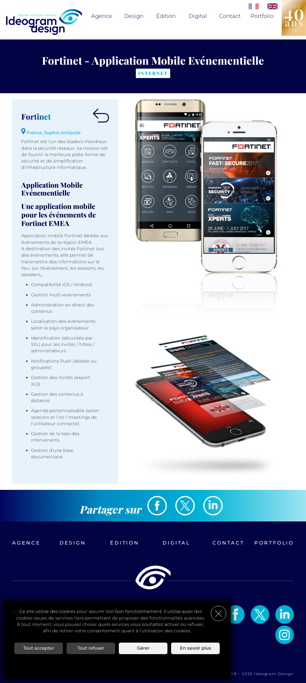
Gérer (143, 648)
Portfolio (261, 16)
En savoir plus (195, 648)
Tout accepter (38, 648)
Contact (230, 16)
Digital (198, 16)
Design (133, 16)
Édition (166, 16)
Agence (101, 16)
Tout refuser (90, 648)
